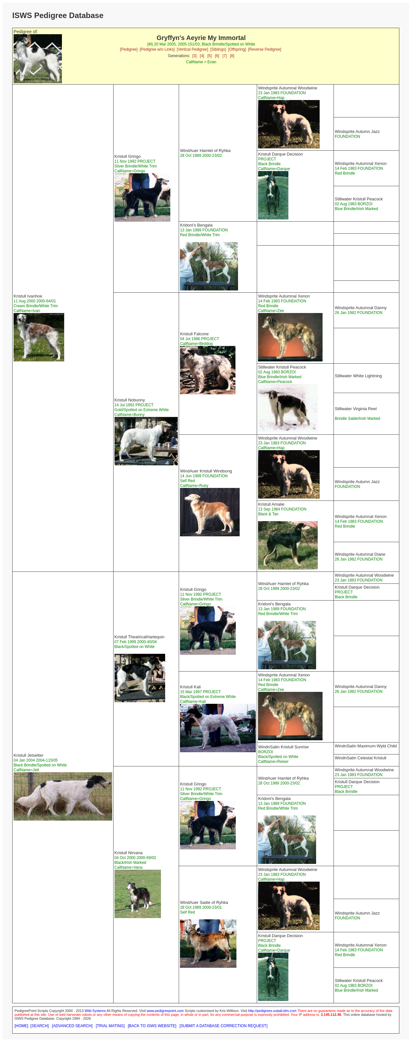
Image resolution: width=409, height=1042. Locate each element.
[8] (232, 56)
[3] (194, 56)
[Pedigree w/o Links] (157, 49)
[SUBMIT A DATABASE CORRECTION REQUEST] (224, 1026)
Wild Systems (95, 1011)
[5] (209, 56)
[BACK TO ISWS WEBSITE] (152, 1026)
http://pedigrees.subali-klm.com (272, 1011)
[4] (202, 56)
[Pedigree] (129, 49)
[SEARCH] (39, 1026)
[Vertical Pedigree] (192, 49)
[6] (217, 56)
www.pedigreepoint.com (165, 1011)
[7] (225, 56)
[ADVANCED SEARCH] (72, 1026)
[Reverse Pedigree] (264, 49)
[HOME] (21, 1026)
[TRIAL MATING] (110, 1026)
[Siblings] (218, 49)
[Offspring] (237, 49)
